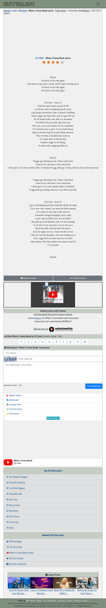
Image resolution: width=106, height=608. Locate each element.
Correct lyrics (78, 278)
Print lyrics (12, 413)
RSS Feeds (51, 601)
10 (85, 341)
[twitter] (27, 601)
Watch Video (13, 395)
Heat (9, 528)
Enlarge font (13, 404)
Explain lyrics (28, 278)
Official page (13, 541)
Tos (44, 601)
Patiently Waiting (15, 482)
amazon (38, 318)
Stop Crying (13, 505)
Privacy (32, 601)
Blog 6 (85, 601)
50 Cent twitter (14, 558)
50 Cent (22, 10)
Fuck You (12, 499)
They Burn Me (14, 494)
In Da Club (12, 522)
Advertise (77, 601)
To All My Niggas (15, 488)
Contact (69, 601)
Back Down (13, 516)
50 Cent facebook (16, 564)
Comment (12, 400)
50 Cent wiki (14, 547)
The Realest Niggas (17, 477)
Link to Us (61, 601)
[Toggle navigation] (98, 4)
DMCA (39, 601)
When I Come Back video (20, 552)
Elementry (12, 511)
